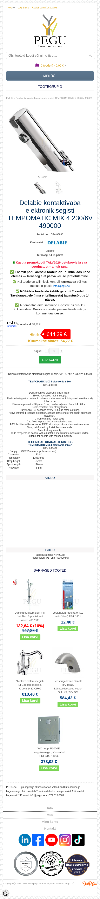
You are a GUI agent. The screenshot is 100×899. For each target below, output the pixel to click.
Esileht (9, 98)
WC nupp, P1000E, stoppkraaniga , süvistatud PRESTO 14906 (49, 752)
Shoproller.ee (89, 883)
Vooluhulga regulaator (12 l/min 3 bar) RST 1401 (68, 614)
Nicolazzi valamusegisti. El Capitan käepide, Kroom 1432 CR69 (30, 685)
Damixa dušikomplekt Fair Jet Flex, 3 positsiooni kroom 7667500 (30, 616)
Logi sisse (23, 7)
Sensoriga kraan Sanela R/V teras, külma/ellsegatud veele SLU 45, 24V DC (68, 687)
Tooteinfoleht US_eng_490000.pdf (50, 557)
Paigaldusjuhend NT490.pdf (50, 554)
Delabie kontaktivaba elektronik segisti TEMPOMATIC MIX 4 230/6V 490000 (54, 98)
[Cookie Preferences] (5, 893)
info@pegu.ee (61, 285)
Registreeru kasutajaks (44, 7)
